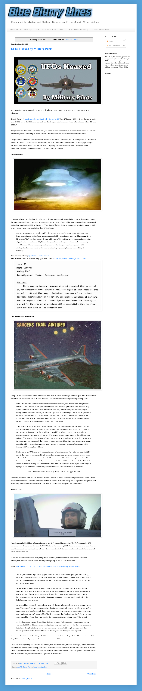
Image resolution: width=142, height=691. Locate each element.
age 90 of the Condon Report (38, 256)
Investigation (42, 667)
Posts (110, 41)
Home (48, 674)
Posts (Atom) (26, 678)
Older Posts (91, 674)
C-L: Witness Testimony (78, 30)
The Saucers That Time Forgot (20, 30)
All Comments (113, 46)
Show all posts (72, 39)
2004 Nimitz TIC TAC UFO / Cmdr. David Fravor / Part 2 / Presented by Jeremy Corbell (47, 566)
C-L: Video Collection (100, 30)
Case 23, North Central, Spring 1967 (70, 258)
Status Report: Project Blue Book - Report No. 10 (41, 119)
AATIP (19, 667)
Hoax (35, 667)
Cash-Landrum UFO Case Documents (50, 30)
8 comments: (44, 663)
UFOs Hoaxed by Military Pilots (31, 49)
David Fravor (27, 667)
